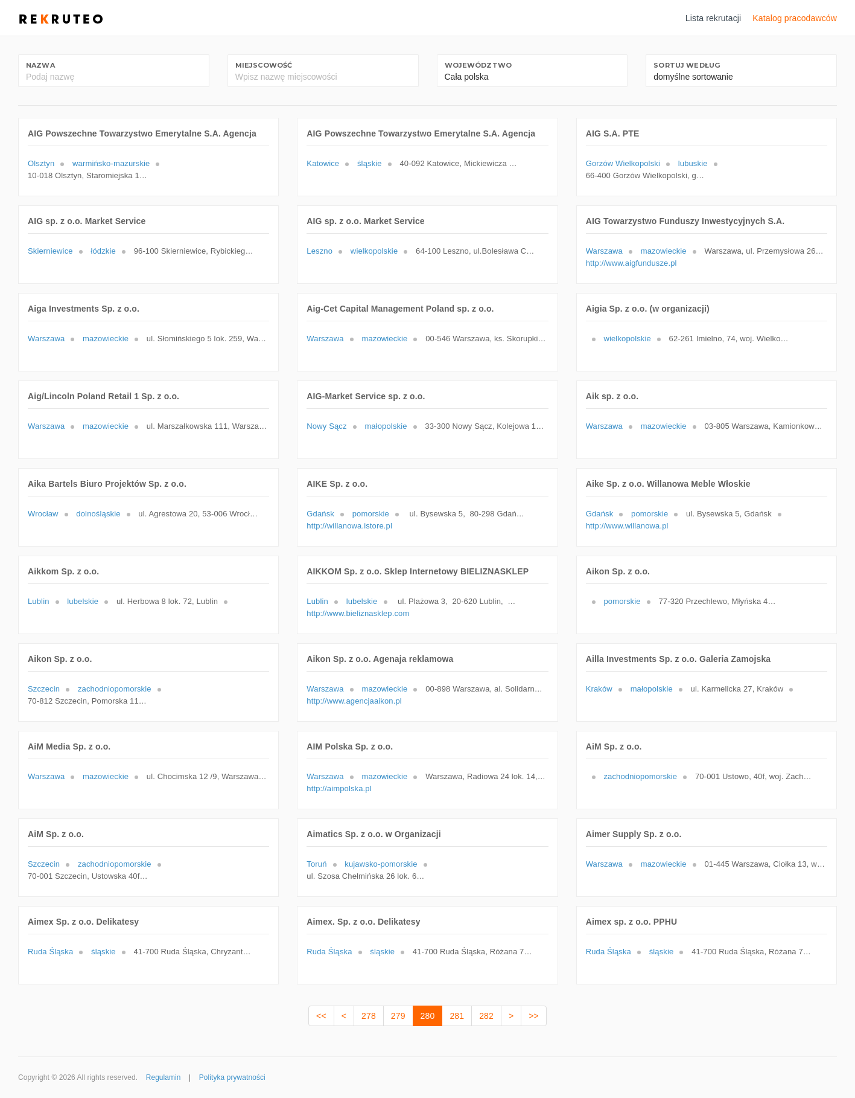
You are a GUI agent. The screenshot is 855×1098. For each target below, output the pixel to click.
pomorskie (370, 513)
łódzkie (103, 250)
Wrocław (43, 513)
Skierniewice (50, 250)
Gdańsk (320, 513)
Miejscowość (264, 65)
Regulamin (163, 1077)
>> (534, 1016)
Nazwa (40, 65)
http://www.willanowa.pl (627, 525)
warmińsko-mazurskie (111, 163)
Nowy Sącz (326, 426)
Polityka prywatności (232, 1077)
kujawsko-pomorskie (381, 863)
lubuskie (693, 163)
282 (486, 1016)
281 (457, 1016)
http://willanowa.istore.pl (349, 525)
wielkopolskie (374, 250)
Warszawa (604, 250)
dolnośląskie (98, 513)
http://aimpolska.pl (339, 788)
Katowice (323, 163)
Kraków (599, 688)
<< (321, 1016)
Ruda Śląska (50, 951)
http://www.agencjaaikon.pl (354, 700)
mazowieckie (664, 250)
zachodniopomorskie (114, 688)
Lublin (38, 601)
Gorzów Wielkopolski (623, 163)
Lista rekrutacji (713, 18)
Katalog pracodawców (794, 18)
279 (398, 1016)
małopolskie (385, 426)
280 (428, 1016)
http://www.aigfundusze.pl (631, 263)
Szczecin (44, 688)
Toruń (316, 863)
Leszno (319, 250)
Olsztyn (41, 163)
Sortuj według (686, 65)
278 (368, 1016)
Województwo (478, 65)
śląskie (369, 163)
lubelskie (82, 601)
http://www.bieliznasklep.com (358, 613)
